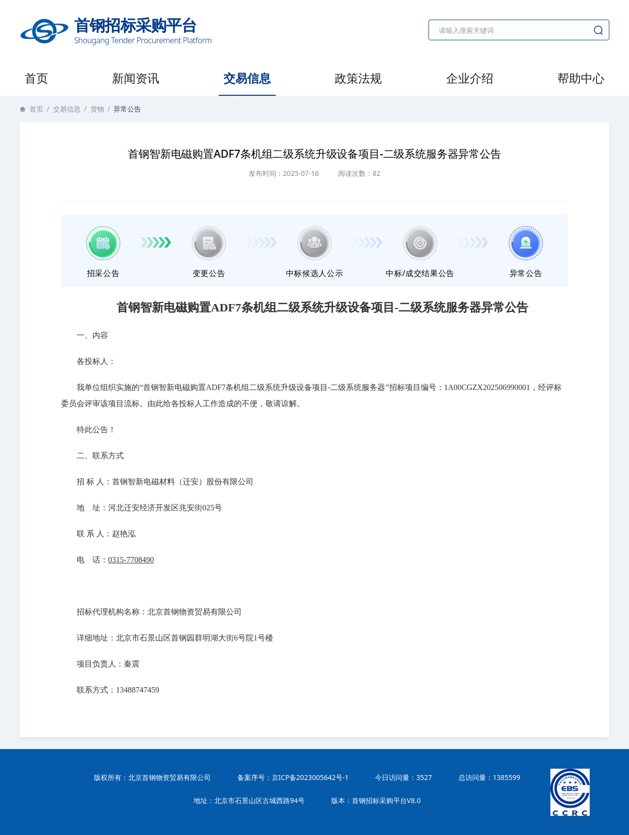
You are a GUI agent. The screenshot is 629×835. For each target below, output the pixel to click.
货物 (97, 108)
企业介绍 (469, 78)
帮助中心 (580, 78)
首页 (36, 78)
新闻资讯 (135, 78)
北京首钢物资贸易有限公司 (169, 777)
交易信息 (247, 78)
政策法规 (358, 78)
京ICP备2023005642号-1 (310, 777)
